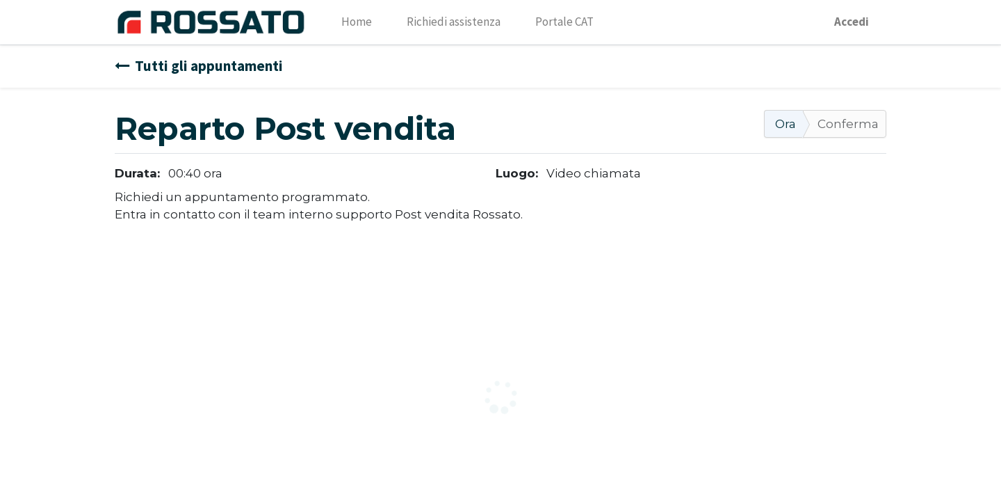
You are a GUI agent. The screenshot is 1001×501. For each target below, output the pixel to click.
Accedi (851, 21)
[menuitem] (356, 22)
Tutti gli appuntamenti (199, 65)
